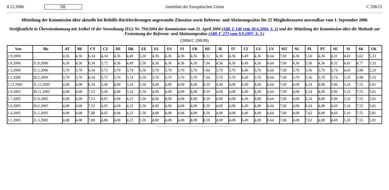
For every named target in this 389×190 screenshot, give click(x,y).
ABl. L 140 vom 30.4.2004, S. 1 (250, 29)
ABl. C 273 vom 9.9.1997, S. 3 (236, 33)
